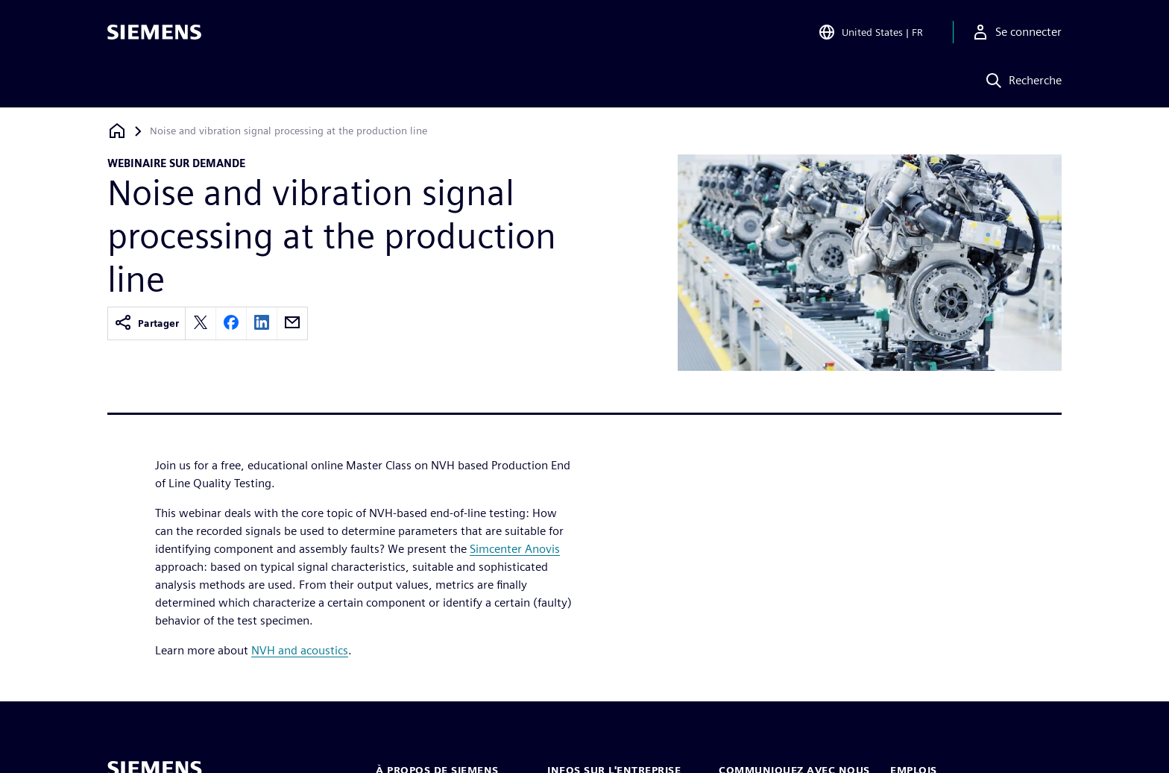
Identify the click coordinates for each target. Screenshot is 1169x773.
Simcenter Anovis (515, 549)
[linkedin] (262, 323)
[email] (292, 323)
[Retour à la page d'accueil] (117, 131)
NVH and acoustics (299, 650)
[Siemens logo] (154, 32)
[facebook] (231, 323)
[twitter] (200, 323)
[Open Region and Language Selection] (870, 33)
